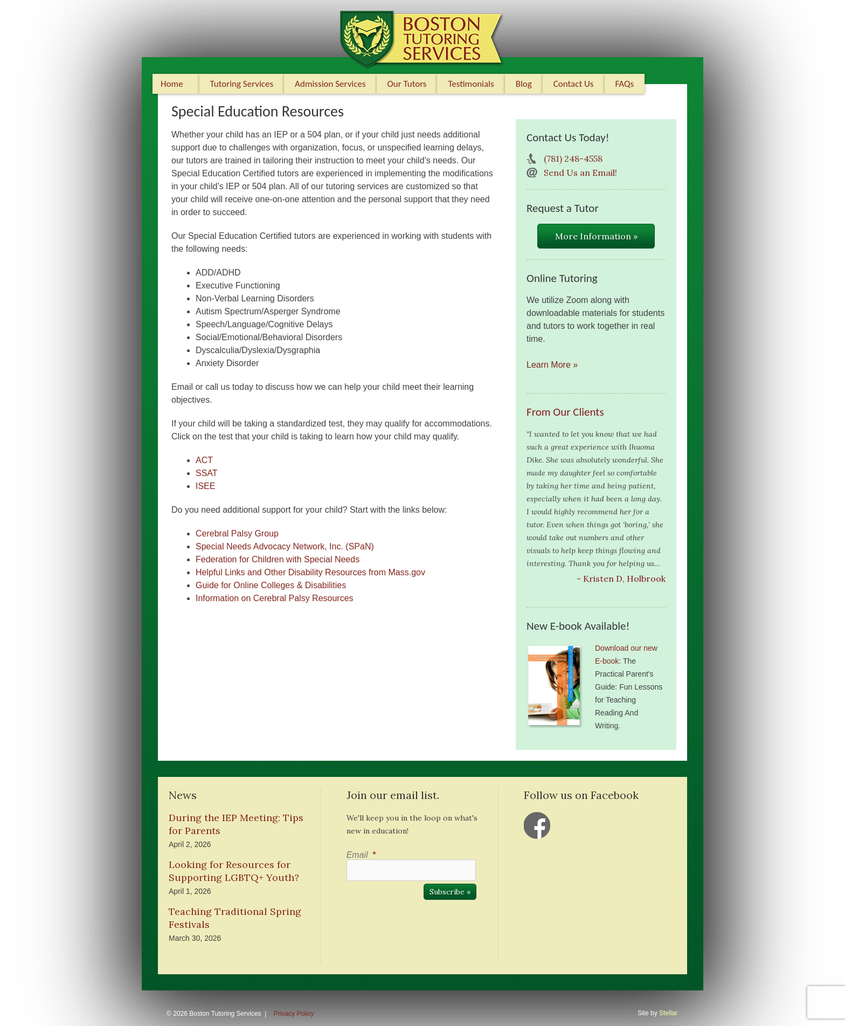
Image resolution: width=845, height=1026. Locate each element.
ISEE (205, 486)
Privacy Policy (294, 1013)
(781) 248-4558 (573, 158)
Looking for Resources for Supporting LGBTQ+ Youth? (234, 871)
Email (361, 854)
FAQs (624, 83)
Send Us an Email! (580, 172)
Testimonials (471, 83)
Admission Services (330, 83)
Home (172, 83)
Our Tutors (407, 83)
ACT (204, 460)
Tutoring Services (242, 83)
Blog (524, 83)
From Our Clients (565, 412)
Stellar (668, 1013)
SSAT (207, 473)
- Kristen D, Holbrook (621, 578)
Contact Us (573, 83)
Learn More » (552, 364)
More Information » (596, 236)
